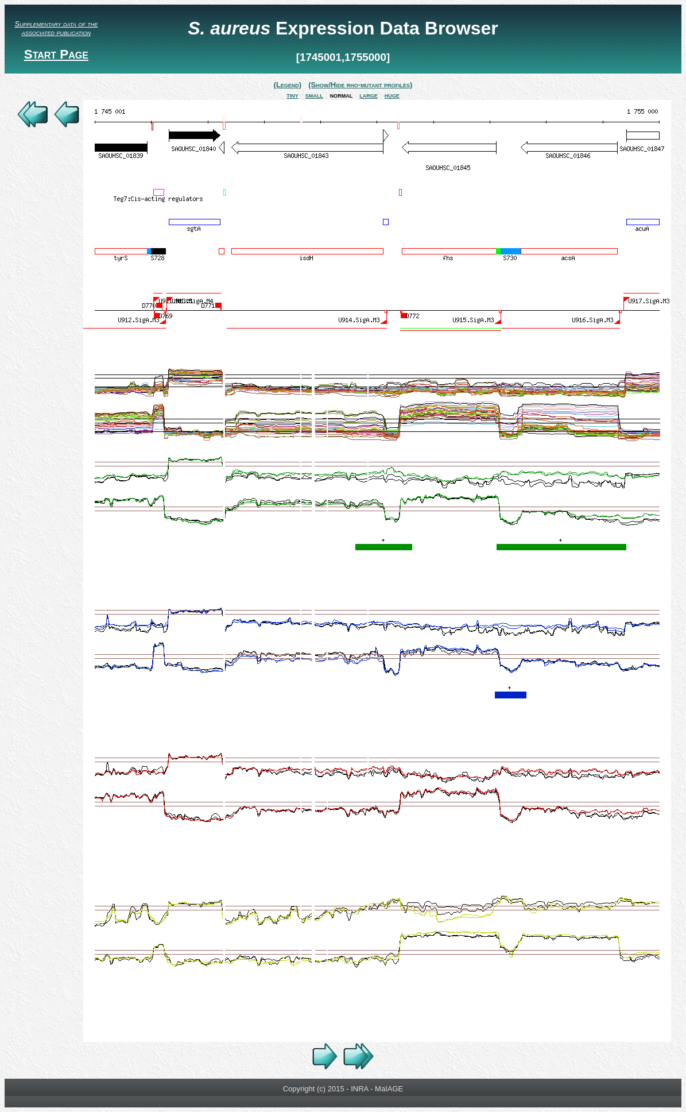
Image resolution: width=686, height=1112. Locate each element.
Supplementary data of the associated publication (56, 28)
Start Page (56, 54)
